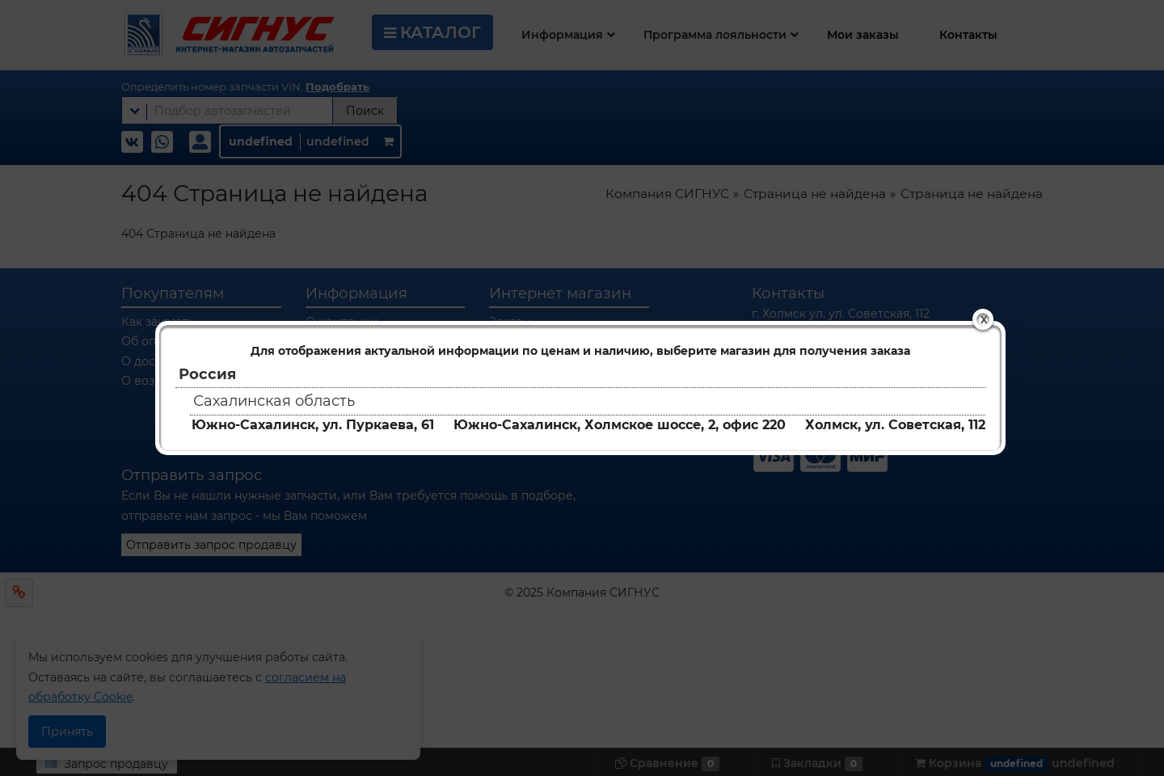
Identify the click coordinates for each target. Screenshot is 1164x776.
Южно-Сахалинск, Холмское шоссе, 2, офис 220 (619, 424)
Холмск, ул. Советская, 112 (895, 424)
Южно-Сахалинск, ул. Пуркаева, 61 (313, 424)
